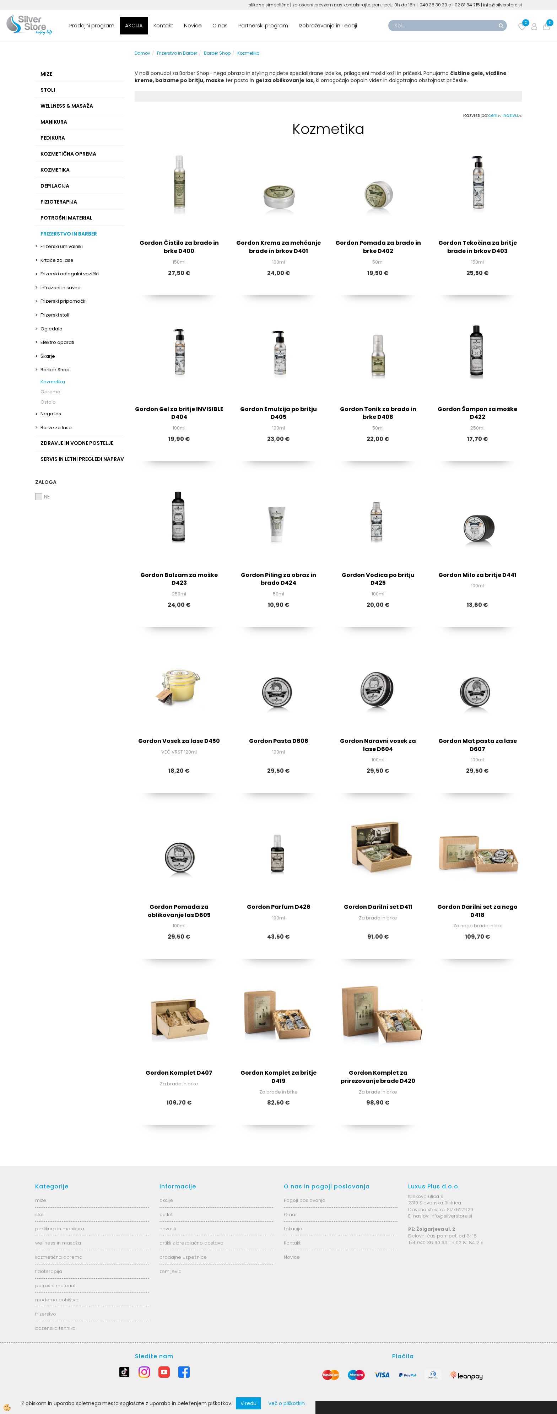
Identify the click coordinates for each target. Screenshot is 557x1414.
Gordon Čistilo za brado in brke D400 (179, 247)
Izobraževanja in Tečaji (328, 25)
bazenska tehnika (55, 1328)
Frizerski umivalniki (61, 246)
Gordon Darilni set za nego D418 (477, 911)
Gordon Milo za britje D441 (477, 575)
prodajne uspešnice (183, 1257)
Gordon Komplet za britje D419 (278, 1077)
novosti (167, 1228)
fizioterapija (48, 1271)
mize (40, 1200)
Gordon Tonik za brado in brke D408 (378, 413)
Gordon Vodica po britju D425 (378, 579)
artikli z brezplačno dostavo (191, 1243)
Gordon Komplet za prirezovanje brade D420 (378, 1077)
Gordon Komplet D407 (179, 1073)
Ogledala (51, 328)
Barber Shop (55, 369)
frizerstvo (45, 1314)
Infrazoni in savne (60, 287)
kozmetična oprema (58, 1257)
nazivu (512, 115)
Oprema (50, 391)
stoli (39, 1214)
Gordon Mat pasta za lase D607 (477, 745)
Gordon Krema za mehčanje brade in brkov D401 (278, 247)
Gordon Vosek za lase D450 (179, 741)
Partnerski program (263, 25)
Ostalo (48, 402)
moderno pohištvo (57, 1299)
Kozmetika (52, 381)
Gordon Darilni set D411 (378, 907)
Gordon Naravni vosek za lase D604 (378, 745)
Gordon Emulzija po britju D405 (278, 413)
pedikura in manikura (59, 1228)
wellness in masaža (58, 1243)
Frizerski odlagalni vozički (69, 273)
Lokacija (293, 1228)
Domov (142, 53)
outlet (166, 1214)
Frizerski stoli (54, 315)
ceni (494, 115)
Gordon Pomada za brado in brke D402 (378, 247)
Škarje (47, 356)
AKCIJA (134, 25)
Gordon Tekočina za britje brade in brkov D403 (477, 247)
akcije (166, 1200)
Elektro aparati (57, 342)
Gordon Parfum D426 (278, 907)
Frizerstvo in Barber (177, 53)
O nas (220, 25)
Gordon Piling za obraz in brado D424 (278, 579)
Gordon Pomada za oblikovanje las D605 (179, 911)
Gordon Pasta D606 (278, 741)
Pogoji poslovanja (304, 1200)
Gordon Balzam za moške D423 (179, 579)
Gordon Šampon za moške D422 (477, 413)
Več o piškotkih (286, 1403)
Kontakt (163, 25)
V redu (248, 1403)
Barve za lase (56, 427)
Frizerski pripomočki (63, 301)
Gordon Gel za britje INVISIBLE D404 (179, 413)
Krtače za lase (57, 260)
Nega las (50, 413)
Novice (193, 25)
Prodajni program (91, 25)
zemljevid (170, 1271)
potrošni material (55, 1285)
